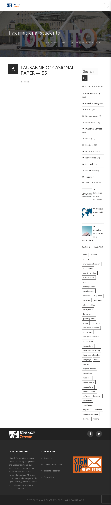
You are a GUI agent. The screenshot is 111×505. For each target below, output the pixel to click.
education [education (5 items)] (98, 300)
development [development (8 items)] (88, 291)
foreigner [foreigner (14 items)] (87, 314)
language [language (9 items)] (87, 359)
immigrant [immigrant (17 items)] (96, 323)
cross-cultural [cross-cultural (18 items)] (88, 277)
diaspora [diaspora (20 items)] (87, 296)
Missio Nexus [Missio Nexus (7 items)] (88, 382)
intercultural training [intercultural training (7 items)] (91, 350)
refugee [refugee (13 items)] (86, 396)
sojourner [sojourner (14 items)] (87, 409)
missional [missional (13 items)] (87, 378)
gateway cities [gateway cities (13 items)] (89, 318)
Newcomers (90, 157)
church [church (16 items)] (86, 259)
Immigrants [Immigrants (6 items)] (87, 332)
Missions (89, 145)
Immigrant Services (93, 128)
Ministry (88, 138)
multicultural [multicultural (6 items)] (88, 387)
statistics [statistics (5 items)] (98, 409)
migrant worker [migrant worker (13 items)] (89, 368)
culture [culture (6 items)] (86, 282)
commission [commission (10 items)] (88, 268)
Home (47, 42)
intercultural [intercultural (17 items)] (88, 346)
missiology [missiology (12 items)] (87, 373)
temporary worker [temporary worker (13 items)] (90, 414)
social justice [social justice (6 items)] (88, 405)
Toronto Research (52, 470)
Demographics (91, 116)
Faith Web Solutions (71, 500)
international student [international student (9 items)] (91, 355)
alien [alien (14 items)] (85, 255)
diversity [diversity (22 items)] (86, 300)
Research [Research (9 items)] (97, 396)
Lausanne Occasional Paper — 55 (47, 70)
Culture (88, 109)
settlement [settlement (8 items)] (87, 400)
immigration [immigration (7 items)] (88, 341)
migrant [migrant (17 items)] (86, 364)
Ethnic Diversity (92, 122)
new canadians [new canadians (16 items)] (89, 391)
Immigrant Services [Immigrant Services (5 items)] (91, 337)
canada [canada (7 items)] (94, 255)
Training (88, 177)
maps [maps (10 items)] (96, 359)
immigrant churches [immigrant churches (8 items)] (91, 327)
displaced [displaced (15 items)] (98, 296)
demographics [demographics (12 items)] (89, 286)
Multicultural (90, 151)
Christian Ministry (92, 93)
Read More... (25, 82)
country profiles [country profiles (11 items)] (89, 273)
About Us (48, 458)
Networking (49, 477)
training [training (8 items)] (86, 419)
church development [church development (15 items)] (91, 264)
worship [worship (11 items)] (96, 419)
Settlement (90, 170)
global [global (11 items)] (85, 323)
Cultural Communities (53, 464)
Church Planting (92, 103)
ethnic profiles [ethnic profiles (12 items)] (89, 305)
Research (89, 164)
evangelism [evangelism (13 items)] (88, 309)
